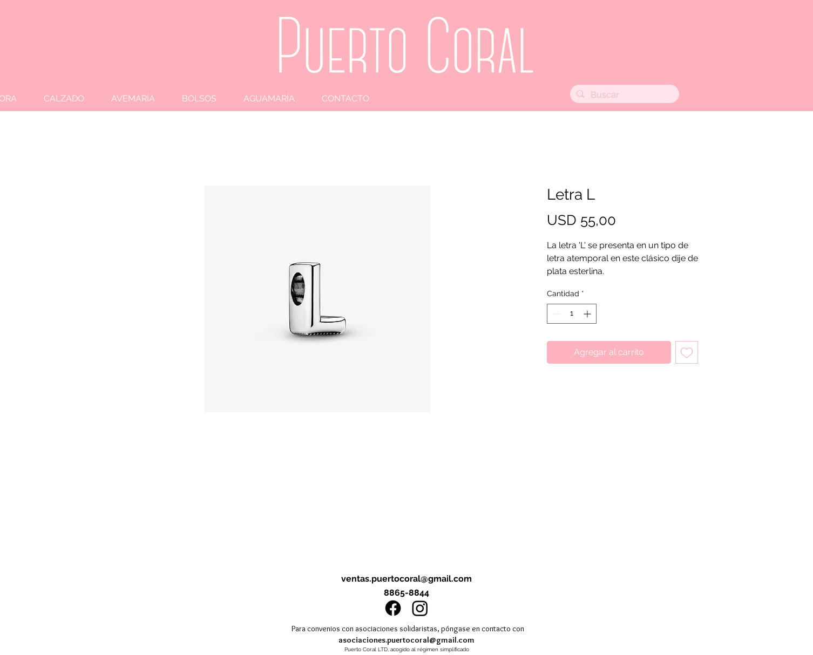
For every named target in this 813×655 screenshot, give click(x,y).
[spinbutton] (571, 313)
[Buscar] (623, 95)
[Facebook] (393, 608)
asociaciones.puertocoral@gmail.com (406, 640)
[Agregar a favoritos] (686, 352)
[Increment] (588, 313)
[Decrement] (555, 313)
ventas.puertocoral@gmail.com (406, 579)
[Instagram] (420, 608)
